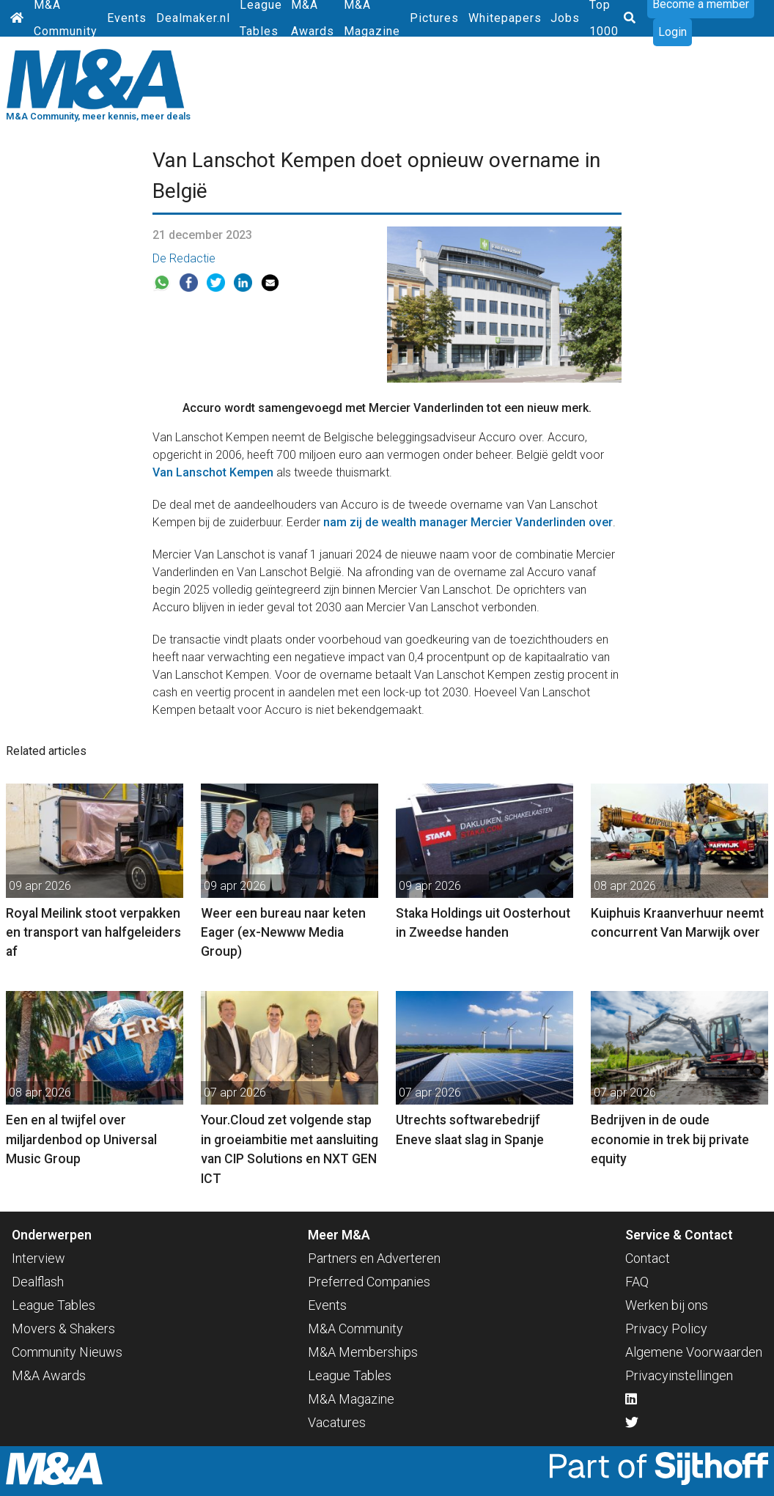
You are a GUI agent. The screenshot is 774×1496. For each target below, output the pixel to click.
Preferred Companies (369, 1281)
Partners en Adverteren (374, 1258)
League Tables (53, 1305)
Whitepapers (505, 18)
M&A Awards (49, 1375)
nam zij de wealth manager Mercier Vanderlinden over (468, 522)
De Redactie (183, 258)
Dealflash (38, 1281)
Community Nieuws (67, 1352)
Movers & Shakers (63, 1328)
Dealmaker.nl (193, 18)
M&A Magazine (351, 1399)
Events (127, 18)
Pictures (434, 18)
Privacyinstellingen (679, 1375)
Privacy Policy (666, 1328)
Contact (647, 1258)
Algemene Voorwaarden (693, 1352)
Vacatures (337, 1422)
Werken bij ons (666, 1305)
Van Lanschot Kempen (212, 472)
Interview (38, 1258)
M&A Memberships (363, 1352)
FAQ (637, 1281)
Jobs (565, 18)
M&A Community (355, 1328)
